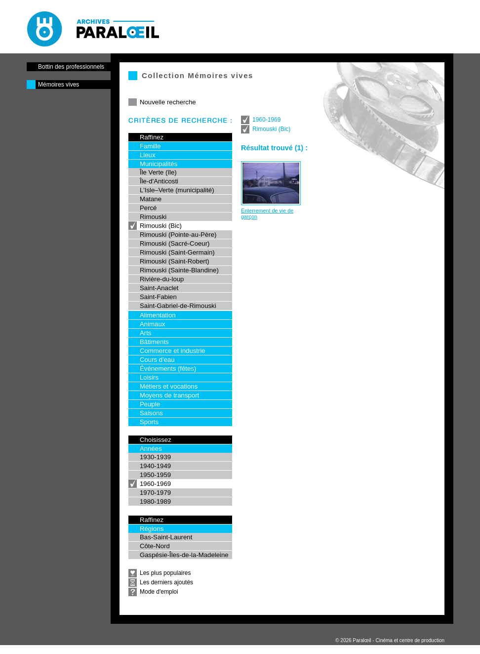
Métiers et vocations (169, 386)
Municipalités (158, 164)
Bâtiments (154, 342)
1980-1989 (155, 501)
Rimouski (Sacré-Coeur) (174, 243)
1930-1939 (155, 457)
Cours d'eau (157, 359)
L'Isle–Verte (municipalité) (177, 190)
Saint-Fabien (158, 297)
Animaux (152, 324)
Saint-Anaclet (159, 288)
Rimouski (153, 216)
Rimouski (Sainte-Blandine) (179, 270)
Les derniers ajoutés (166, 582)
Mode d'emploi (159, 591)
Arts (145, 333)
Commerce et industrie (172, 350)
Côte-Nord (155, 546)
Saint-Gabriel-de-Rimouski (178, 305)
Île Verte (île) (158, 172)
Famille (150, 146)
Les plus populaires (165, 572)
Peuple (150, 404)
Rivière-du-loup (162, 279)
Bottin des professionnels (71, 66)
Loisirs (149, 377)
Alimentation (158, 315)
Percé (148, 208)
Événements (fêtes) (168, 368)
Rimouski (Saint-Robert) (174, 261)
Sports (149, 422)
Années (151, 448)
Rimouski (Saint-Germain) (177, 252)
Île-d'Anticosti (159, 181)
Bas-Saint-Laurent (166, 537)
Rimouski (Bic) (161, 225)
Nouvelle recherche (168, 102)
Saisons (151, 413)
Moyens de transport (169, 395)
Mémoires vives (58, 84)
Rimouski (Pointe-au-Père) (178, 234)
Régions (151, 528)
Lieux (148, 155)
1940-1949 (155, 466)
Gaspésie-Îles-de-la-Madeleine (184, 555)
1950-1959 (155, 475)
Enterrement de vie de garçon (267, 213)
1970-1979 (155, 492)
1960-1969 (155, 483)
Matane (150, 199)
